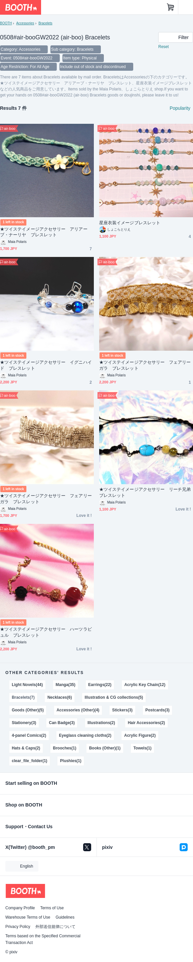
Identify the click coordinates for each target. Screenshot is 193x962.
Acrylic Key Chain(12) (144, 684)
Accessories (25, 23)
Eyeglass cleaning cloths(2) (85, 735)
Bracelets (45, 23)
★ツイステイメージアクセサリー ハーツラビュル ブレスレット (46, 632)
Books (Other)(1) (105, 748)
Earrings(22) (100, 684)
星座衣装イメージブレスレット (129, 222)
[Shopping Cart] (170, 7)
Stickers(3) (122, 710)
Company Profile (20, 908)
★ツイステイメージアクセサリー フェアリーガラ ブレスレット (145, 365)
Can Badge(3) (62, 722)
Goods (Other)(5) (28, 710)
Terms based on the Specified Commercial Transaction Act (42, 939)
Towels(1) (142, 748)
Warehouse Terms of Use (27, 917)
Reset (163, 46)
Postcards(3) (157, 710)
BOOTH (6, 23)
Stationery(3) (24, 722)
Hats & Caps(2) (26, 748)
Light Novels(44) (27, 684)
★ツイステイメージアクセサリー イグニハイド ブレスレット (46, 365)
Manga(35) (65, 684)
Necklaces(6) (59, 697)
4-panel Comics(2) (29, 735)
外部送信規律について (55, 927)
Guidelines (64, 917)
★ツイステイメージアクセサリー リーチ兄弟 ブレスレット (146, 492)
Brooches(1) (64, 748)
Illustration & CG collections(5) (113, 697)
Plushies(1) (70, 760)
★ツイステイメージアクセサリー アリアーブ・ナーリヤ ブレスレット (43, 232)
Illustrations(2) (101, 722)
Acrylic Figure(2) (140, 735)
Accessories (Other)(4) (77, 710)
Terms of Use (52, 908)
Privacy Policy (17, 927)
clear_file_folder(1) (29, 760)
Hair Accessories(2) (146, 722)
